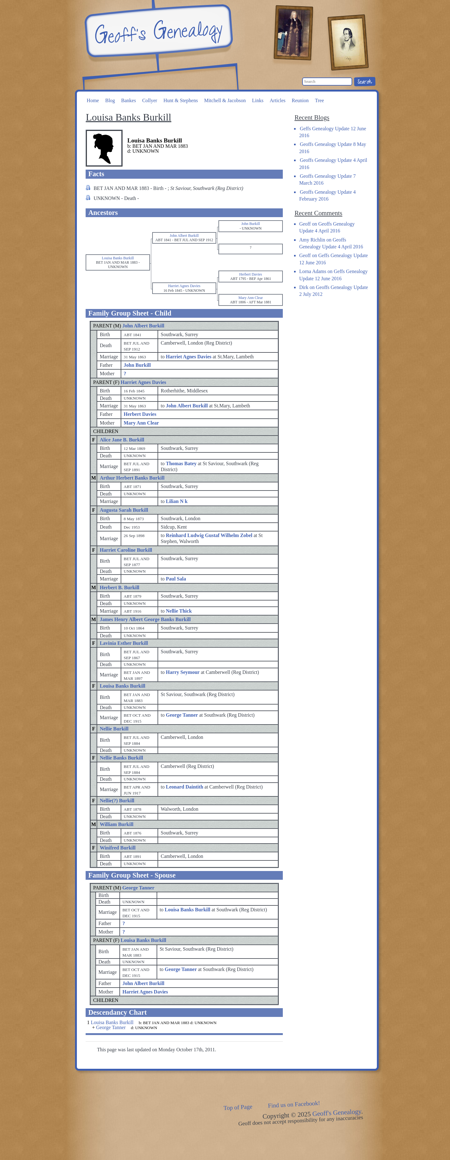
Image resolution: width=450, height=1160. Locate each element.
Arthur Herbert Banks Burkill (132, 477)
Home (93, 100)
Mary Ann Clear (141, 423)
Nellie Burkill (114, 728)
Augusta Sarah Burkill (124, 510)
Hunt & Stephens (180, 100)
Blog (110, 100)
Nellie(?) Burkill (117, 800)
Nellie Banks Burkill (121, 757)
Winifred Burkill (118, 847)
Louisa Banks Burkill (122, 686)
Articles (278, 100)
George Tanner (138, 887)
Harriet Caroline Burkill (126, 550)
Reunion (300, 100)
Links (257, 100)
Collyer (149, 100)
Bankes (128, 100)
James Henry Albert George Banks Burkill (145, 619)
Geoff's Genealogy (158, 31)
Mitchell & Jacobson (225, 100)
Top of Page (237, 1107)
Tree (319, 100)
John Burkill (137, 365)
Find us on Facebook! (294, 1104)
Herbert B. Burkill (119, 587)
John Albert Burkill (143, 325)
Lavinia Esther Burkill (124, 643)
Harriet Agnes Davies (143, 382)
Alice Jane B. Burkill (122, 439)
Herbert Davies (140, 414)
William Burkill (116, 824)
